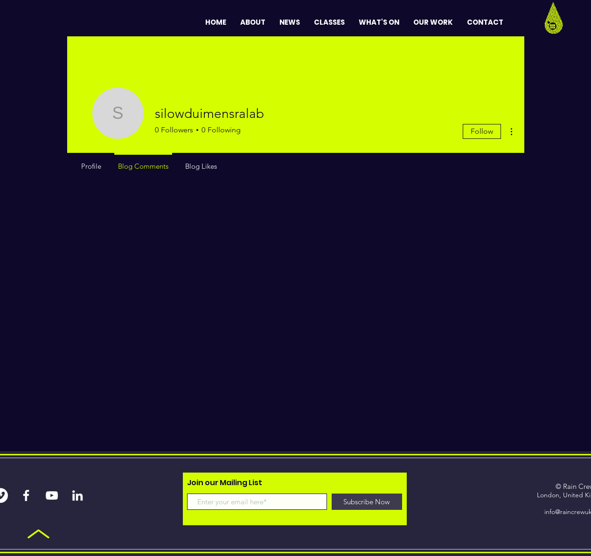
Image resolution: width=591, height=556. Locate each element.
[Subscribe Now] (367, 502)
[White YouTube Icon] (51, 495)
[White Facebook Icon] (26, 495)
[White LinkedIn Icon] (77, 495)
